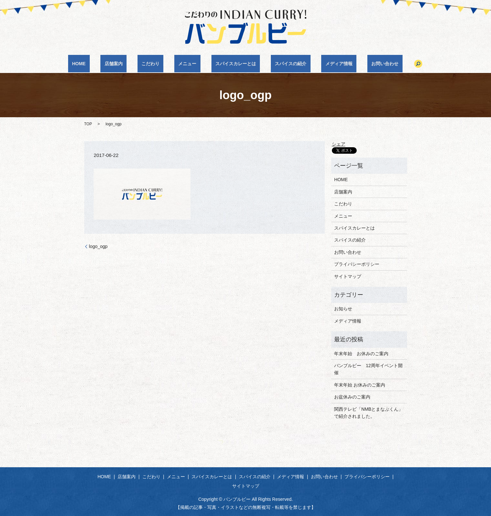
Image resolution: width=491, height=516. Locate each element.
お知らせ (343, 308)
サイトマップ (347, 276)
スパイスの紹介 (278, 63)
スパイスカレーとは (231, 63)
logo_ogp (98, 246)
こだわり (162, 63)
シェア (338, 144)
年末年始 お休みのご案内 (361, 353)
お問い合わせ (356, 63)
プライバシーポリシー (356, 264)
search (386, 63)
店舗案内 (134, 63)
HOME (107, 63)
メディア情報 (318, 63)
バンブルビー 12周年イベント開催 (368, 369)
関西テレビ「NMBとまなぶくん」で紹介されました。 (368, 413)
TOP (88, 124)
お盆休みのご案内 (352, 396)
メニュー (191, 63)
